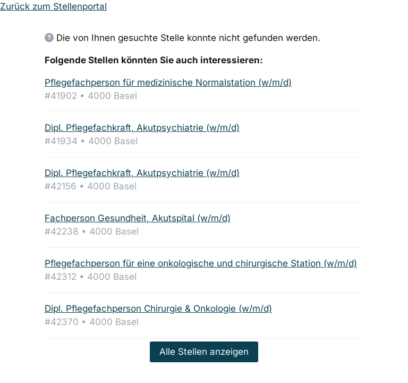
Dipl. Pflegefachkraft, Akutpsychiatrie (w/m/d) (142, 127)
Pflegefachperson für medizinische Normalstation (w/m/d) (168, 82)
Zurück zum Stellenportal (53, 6)
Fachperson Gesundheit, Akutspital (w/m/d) (138, 218)
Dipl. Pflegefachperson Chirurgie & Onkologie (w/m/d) (158, 308)
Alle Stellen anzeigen (204, 351)
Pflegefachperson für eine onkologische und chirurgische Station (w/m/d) (201, 263)
